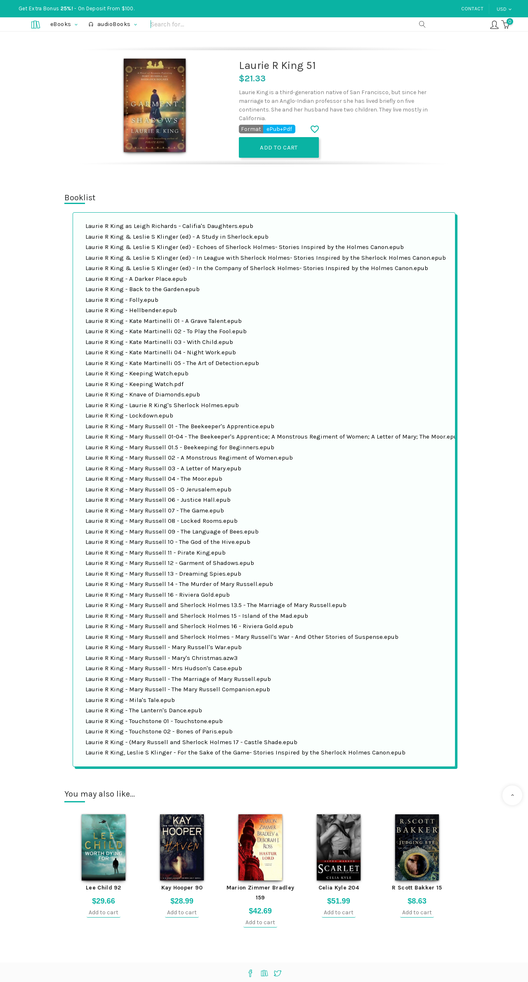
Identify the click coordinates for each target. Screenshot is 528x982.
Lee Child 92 (103, 887)
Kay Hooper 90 (182, 887)
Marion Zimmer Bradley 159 (260, 892)
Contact (472, 9)
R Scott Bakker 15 (417, 887)
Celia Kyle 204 (338, 887)
